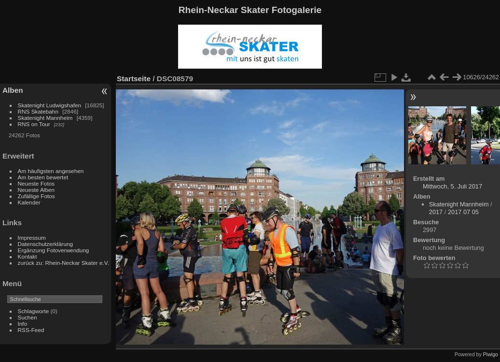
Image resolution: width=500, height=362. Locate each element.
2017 (436, 212)
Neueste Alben (36, 190)
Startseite (134, 78)
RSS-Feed (31, 330)
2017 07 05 (463, 212)
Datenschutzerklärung (45, 244)
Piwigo (490, 354)
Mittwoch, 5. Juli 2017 (452, 186)
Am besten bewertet (43, 177)
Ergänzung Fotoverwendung (53, 250)
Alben (12, 90)
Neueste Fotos (36, 183)
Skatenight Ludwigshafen (49, 105)
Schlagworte (33, 311)
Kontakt (27, 256)
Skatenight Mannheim (45, 118)
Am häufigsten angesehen (51, 171)
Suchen (27, 317)
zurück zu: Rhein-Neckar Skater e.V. (63, 263)
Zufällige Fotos (36, 196)
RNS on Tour (34, 124)
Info (23, 323)
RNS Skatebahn (38, 111)
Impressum (32, 237)
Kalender (29, 202)
